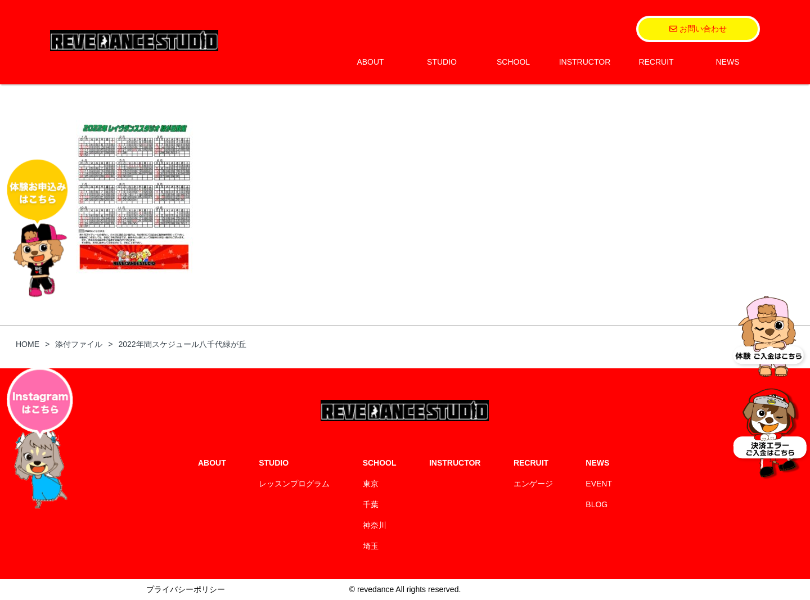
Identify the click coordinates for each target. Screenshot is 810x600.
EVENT (599, 483)
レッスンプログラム (294, 483)
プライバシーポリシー (185, 589)
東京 (371, 483)
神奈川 (374, 525)
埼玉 (371, 546)
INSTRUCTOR (585, 61)
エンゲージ (533, 483)
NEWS (728, 61)
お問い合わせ (698, 28)
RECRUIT (655, 61)
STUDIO (442, 61)
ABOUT (370, 61)
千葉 (371, 504)
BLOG (597, 504)
